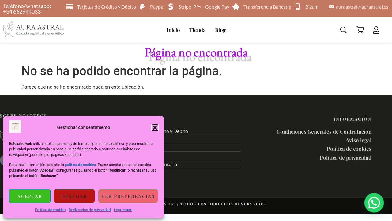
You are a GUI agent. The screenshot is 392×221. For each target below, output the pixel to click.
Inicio (173, 29)
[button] (155, 128)
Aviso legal (358, 140)
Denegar (74, 196)
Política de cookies (50, 210)
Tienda (197, 29)
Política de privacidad (345, 157)
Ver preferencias (128, 196)
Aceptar (29, 196)
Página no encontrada (196, 52)
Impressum (123, 210)
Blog (220, 29)
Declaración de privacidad (90, 210)
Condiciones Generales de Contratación (324, 131)
